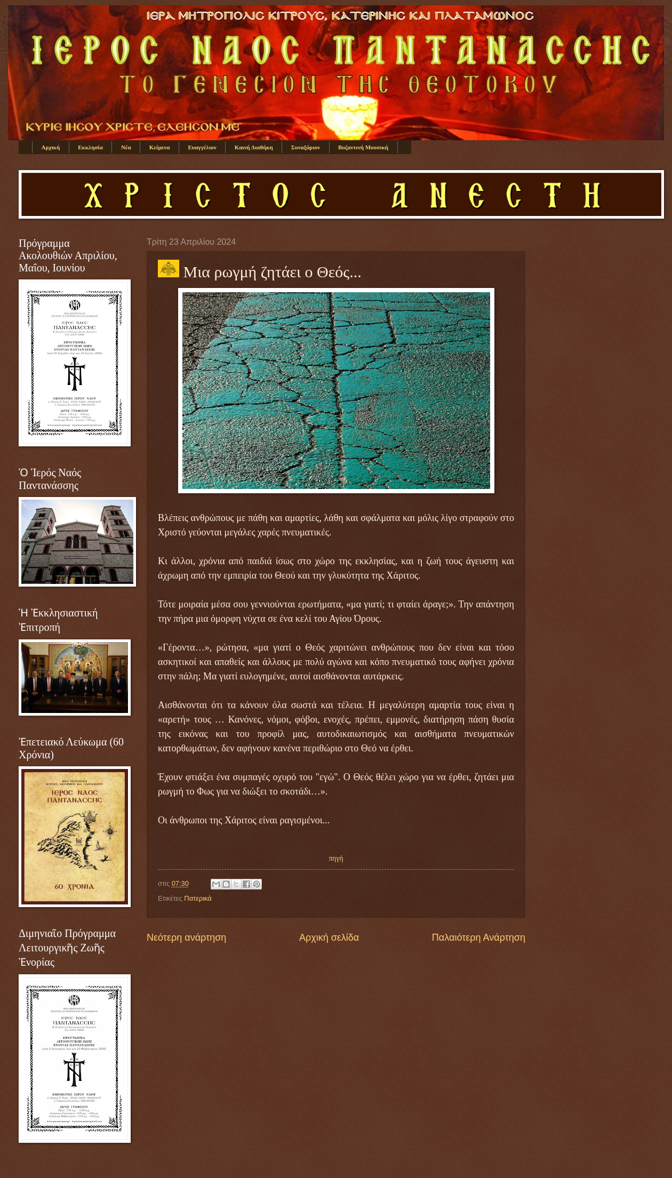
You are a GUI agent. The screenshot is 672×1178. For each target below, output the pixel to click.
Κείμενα (159, 147)
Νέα (126, 147)
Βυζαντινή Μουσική (363, 147)
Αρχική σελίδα (329, 937)
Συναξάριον (305, 147)
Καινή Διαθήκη (254, 147)
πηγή (336, 858)
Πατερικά (197, 898)
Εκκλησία (90, 147)
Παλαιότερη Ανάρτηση (478, 937)
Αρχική (51, 147)
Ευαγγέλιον (202, 147)
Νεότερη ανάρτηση (186, 937)
